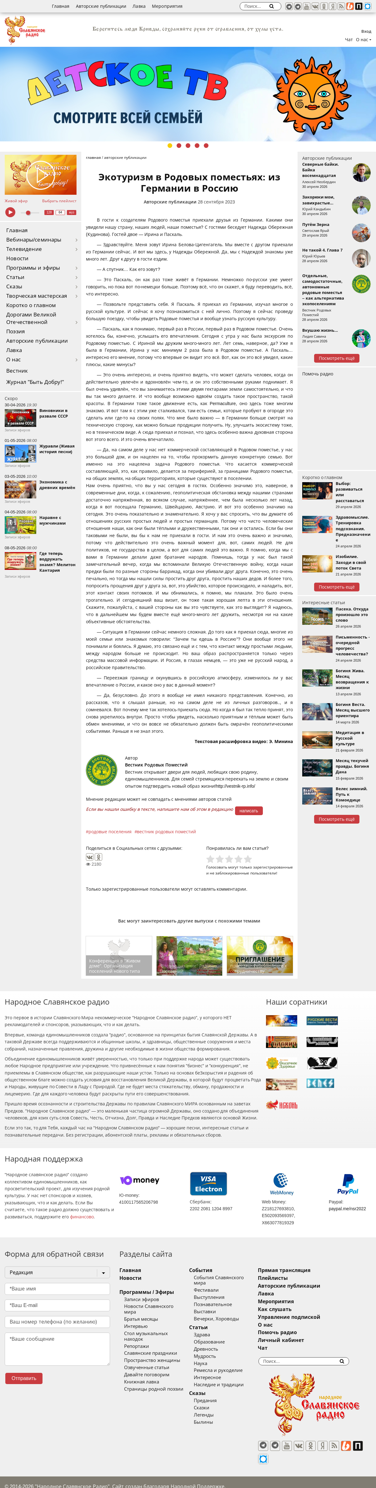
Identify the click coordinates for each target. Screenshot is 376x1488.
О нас (13, 360)
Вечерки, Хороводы (230, 1313)
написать (249, 810)
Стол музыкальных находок (156, 1327)
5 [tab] (206, 145)
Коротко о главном (31, 305)
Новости (17, 259)
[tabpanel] (188, 94)
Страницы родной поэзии (153, 1378)
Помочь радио (317, 373)
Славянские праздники (150, 1342)
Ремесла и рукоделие (232, 1365)
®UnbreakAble (71, 1476)
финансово (82, 1216)
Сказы (14, 287)
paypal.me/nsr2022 (347, 1208)
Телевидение (24, 249)
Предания (219, 1395)
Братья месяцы (141, 1313)
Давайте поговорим (146, 1363)
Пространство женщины (152, 1349)
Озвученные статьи (146, 1356)
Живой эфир (16, 201)
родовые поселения (110, 831)
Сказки (215, 1402)
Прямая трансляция (311, 1270)
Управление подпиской (316, 1317)
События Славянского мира (239, 1277)
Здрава (216, 1329)
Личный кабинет (308, 1340)
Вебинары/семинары (34, 240)
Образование (223, 1336)
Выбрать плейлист (59, 201)
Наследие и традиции (233, 1379)
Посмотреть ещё (337, 358)
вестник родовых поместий (166, 831)
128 (49, 212)
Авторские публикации (101, 6)
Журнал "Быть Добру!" (35, 382)
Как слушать (302, 1309)
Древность (220, 1343)
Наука (214, 1357)
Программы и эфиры (33, 268)
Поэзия (15, 332)
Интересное (221, 1372)
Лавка (139, 6)
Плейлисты (300, 1278)
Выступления (223, 1292)
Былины (217, 1416)
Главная (61, 6)
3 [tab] (188, 145)
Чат (349, 39)
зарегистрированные (273, 867)
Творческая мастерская (36, 296)
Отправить (24, 1378)
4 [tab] (197, 145)
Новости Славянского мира (155, 1306)
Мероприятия (167, 6)
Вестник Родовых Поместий (156, 764)
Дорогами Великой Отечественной (31, 318)
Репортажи (136, 1335)
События (214, 1270)
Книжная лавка (141, 1370)
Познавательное (227, 1298)
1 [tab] (170, 145)
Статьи (15, 277)
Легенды (218, 1409)
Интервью (136, 1320)
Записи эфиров (141, 1299)
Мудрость (219, 1350)
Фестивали (220, 1284)
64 (60, 212)
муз (71, 212)
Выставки (219, 1306)
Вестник (17, 371)
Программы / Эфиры (146, 1292)
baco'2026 (17, 1476)
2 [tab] (179, 145)
